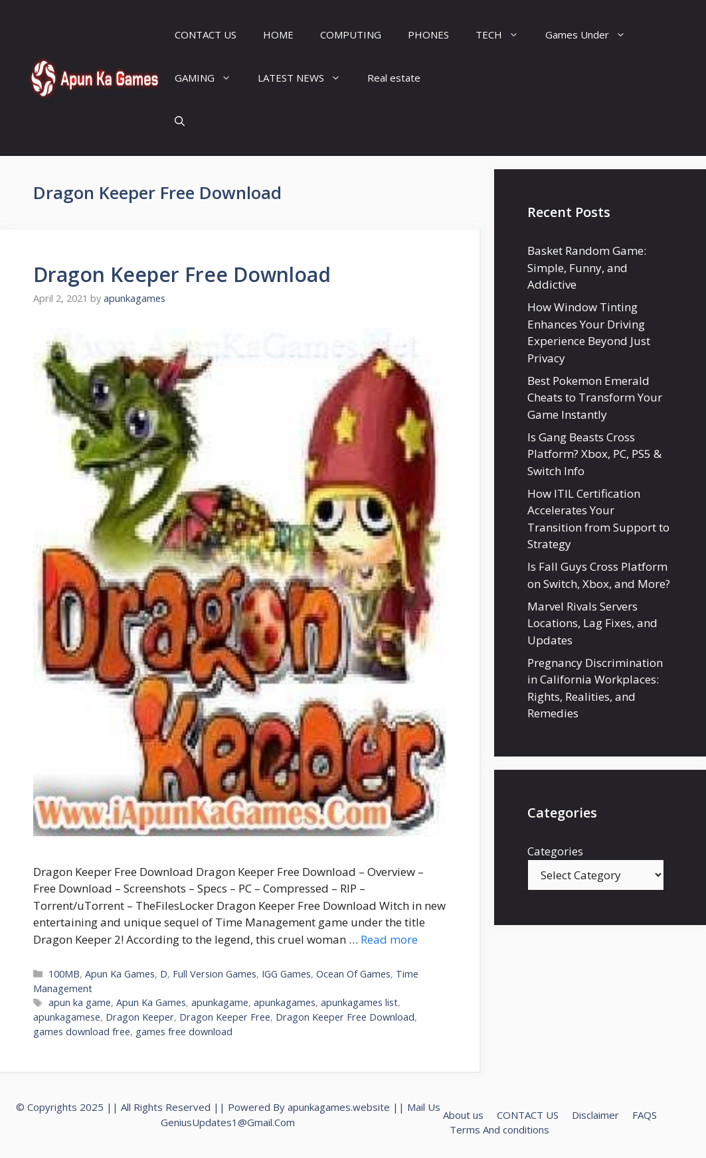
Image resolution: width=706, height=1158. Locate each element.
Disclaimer (595, 1115)
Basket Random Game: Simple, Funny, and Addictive (586, 267)
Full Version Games (214, 974)
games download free (81, 1031)
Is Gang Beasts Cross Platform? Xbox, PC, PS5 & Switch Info (594, 453)
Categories (555, 851)
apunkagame (219, 1002)
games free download (183, 1031)
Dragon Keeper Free (224, 1017)
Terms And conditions (499, 1129)
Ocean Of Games (353, 974)
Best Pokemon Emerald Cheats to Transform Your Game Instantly (594, 397)
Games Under (592, 34)
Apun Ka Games (120, 974)
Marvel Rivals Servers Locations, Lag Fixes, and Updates (592, 623)
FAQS (644, 1115)
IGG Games (286, 974)
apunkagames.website (339, 1107)
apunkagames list (359, 1002)
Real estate (393, 77)
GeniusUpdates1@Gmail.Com (228, 1122)
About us (463, 1115)
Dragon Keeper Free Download (182, 274)
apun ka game (79, 1002)
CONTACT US (205, 34)
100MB (64, 974)
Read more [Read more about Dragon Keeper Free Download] (389, 939)
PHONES (428, 34)
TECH (504, 34)
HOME (278, 34)
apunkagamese (66, 1017)
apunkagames (284, 1002)
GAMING (209, 78)
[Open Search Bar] (179, 121)
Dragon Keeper (140, 1017)
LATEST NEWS (306, 78)
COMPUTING (350, 34)
